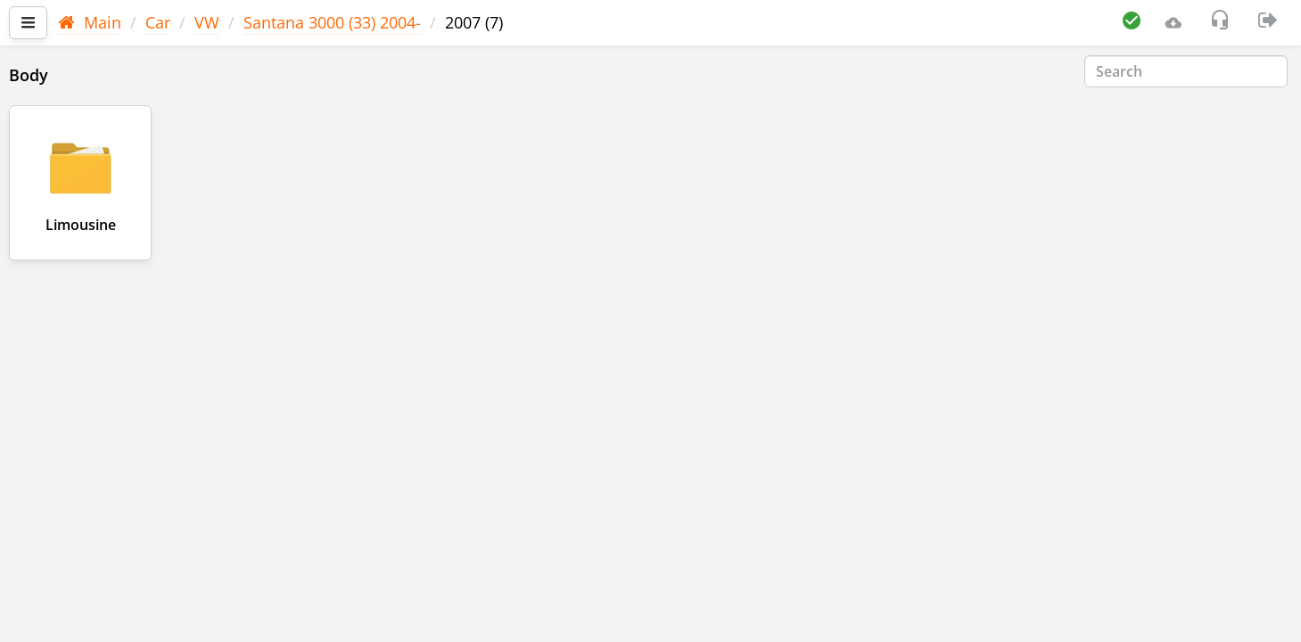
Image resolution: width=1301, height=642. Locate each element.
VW (206, 22)
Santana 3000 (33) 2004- (332, 22)
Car (157, 22)
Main (89, 22)
